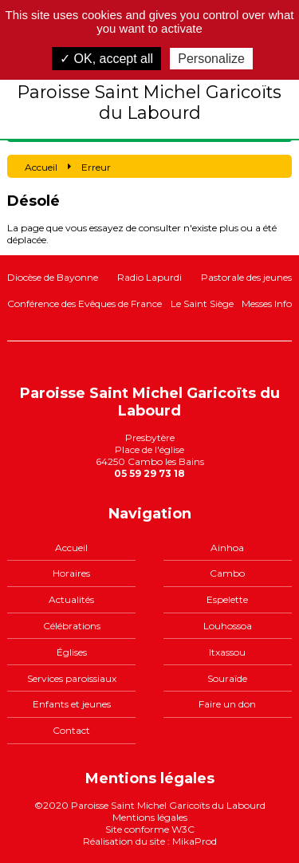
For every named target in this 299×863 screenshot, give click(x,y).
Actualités (71, 599)
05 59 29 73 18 (149, 473)
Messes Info (267, 303)
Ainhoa (227, 548)
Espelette (227, 599)
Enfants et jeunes (72, 704)
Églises (72, 652)
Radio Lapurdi (149, 277)
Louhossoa (227, 626)
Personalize (211, 58)
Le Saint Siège (202, 303)
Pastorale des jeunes (246, 277)
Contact (71, 730)
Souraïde (227, 678)
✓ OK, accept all (106, 58)
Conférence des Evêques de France (84, 303)
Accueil (71, 548)
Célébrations (71, 626)
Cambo (227, 573)
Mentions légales (149, 817)
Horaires (71, 573)
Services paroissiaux (71, 678)
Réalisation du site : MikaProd (150, 841)
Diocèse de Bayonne (52, 277)
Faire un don (227, 704)
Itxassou (227, 652)
